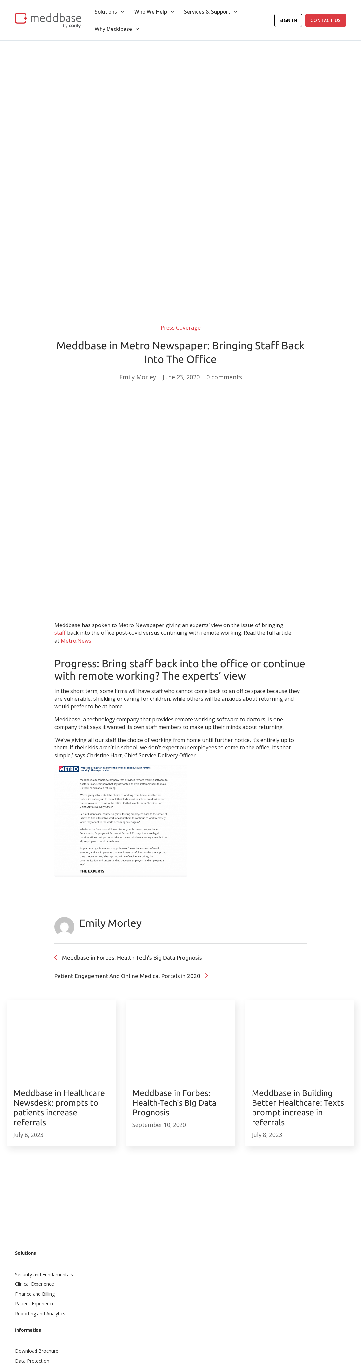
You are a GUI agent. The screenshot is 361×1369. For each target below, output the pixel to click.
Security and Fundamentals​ (44, 1274)
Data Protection (32, 1361)
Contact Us (325, 20)
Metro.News (76, 640)
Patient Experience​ (35, 1303)
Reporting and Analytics (40, 1313)
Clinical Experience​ (34, 1284)
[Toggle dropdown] (122, 12)
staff (60, 632)
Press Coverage (181, 327)
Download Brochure (36, 1351)
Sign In (288, 20)
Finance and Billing (35, 1294)
